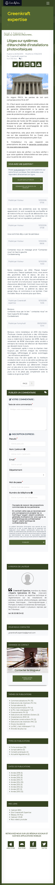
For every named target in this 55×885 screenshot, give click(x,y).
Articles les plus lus (18, 729)
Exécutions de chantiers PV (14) (23, 703)
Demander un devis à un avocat (29, 187)
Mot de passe (15, 482)
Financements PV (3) (19, 712)
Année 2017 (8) (17, 775)
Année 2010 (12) (17, 792)
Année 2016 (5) (17, 778)
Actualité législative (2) (20, 754)
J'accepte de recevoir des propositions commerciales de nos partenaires (28, 506)
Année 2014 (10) (17, 782)
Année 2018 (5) (17, 773)
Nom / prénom (17, 449)
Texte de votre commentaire (20, 404)
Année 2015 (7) (17, 780)
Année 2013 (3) (17, 785)
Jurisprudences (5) (18, 705)
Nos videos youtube (19, 819)
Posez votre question (27, 678)
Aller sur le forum (30, 179)
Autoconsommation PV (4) (22, 708)
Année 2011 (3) (16, 789)
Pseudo (12, 439)
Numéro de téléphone (21, 493)
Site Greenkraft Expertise (21, 812)
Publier (34, 542)
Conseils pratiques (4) (19, 752)
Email (11, 460)
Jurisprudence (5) (18, 750)
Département (15, 470)
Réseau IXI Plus (17, 815)
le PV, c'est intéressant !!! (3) (22, 710)
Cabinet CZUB (16, 817)
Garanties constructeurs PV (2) (23, 719)
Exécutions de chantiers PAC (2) (24, 722)
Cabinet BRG (16, 810)
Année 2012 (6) (17, 787)
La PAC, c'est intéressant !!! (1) (23, 726)
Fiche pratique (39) (18, 747)
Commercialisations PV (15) (22, 701)
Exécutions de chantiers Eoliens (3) (25, 715)
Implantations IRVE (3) (20, 717)
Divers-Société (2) (18, 724)
